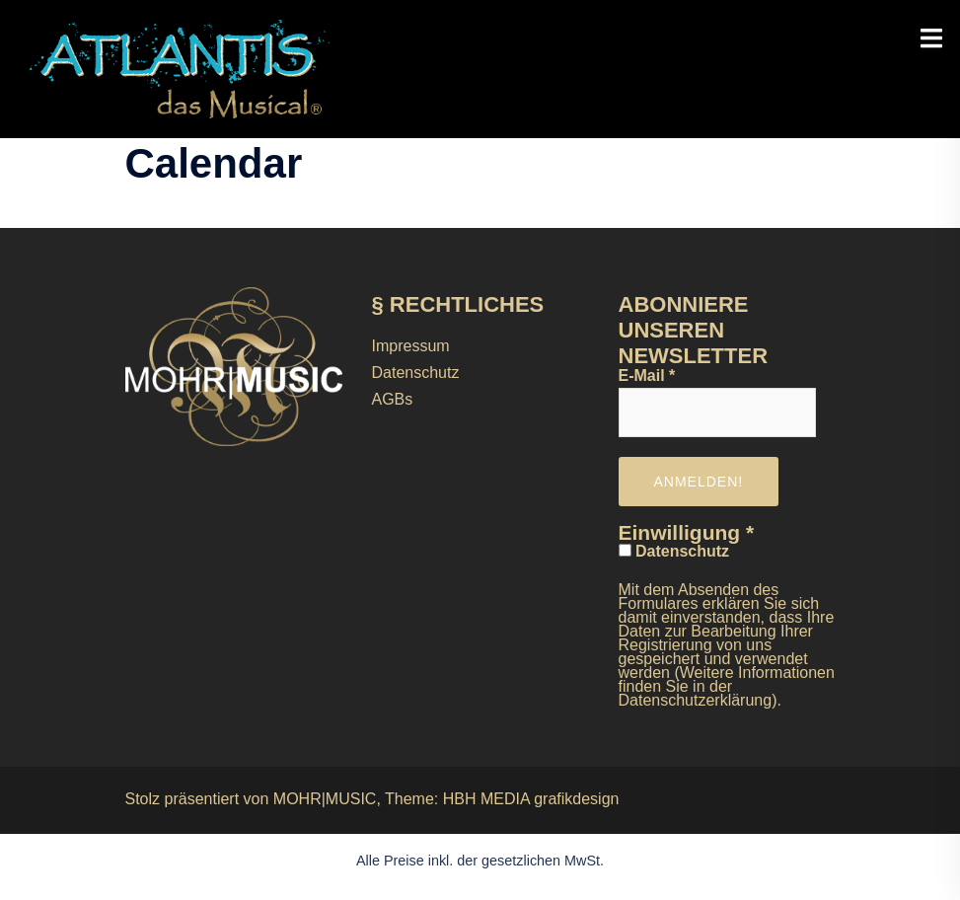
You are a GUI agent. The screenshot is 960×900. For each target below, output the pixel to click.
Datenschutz (416, 372)
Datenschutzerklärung (696, 700)
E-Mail (647, 376)
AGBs (392, 399)
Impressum (411, 346)
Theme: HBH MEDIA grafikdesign (502, 798)
